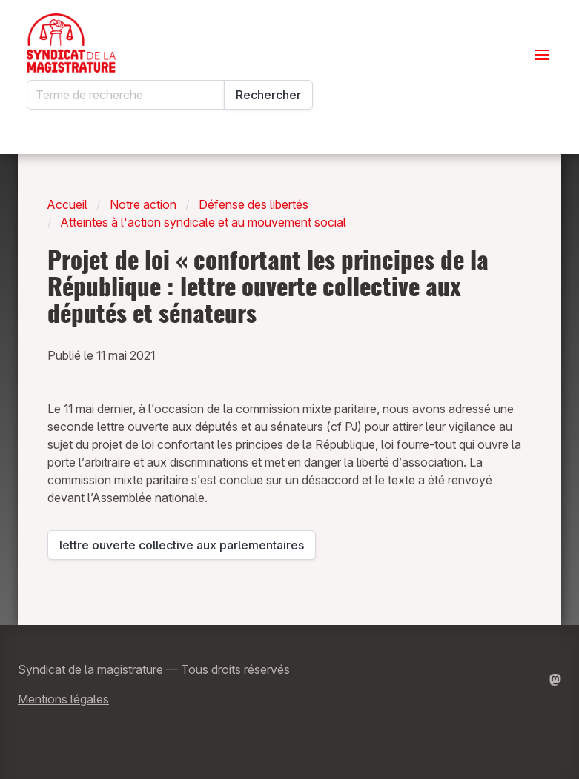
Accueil (67, 204)
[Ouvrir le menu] (542, 55)
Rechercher (268, 94)
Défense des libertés (253, 204)
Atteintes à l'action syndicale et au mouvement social (203, 222)
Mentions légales (63, 699)
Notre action (143, 204)
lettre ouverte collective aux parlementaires (181, 549)
